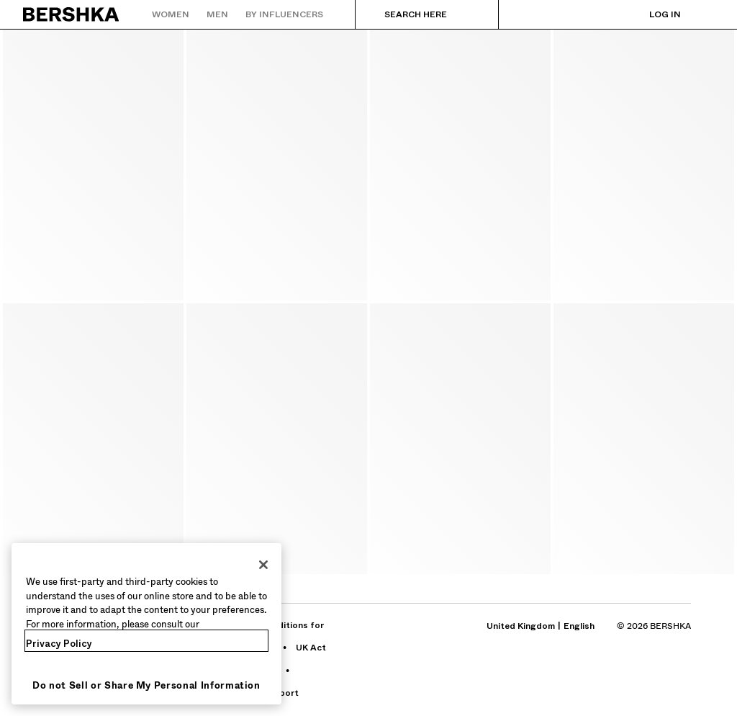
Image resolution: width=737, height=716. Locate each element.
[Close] (263, 565)
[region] (146, 623)
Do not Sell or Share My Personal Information (146, 685)
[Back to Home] (71, 14)
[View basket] (703, 14)
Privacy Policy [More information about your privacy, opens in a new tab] (59, 643)
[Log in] (650, 14)
